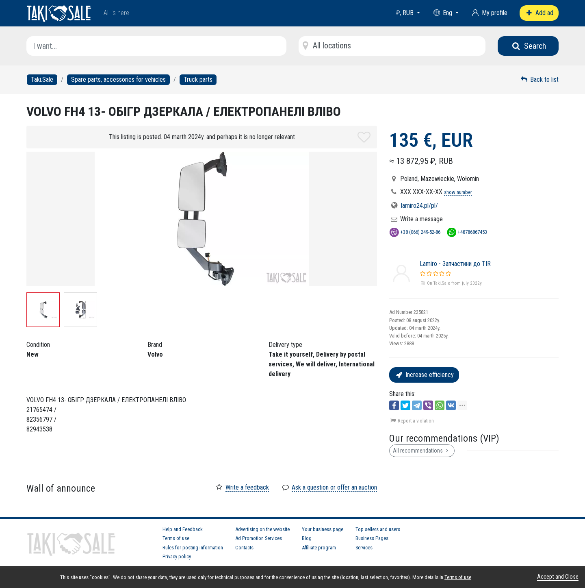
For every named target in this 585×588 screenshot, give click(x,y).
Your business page (322, 529)
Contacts (244, 547)
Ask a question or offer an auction (334, 487)
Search (528, 46)
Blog (307, 538)
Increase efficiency (423, 375)
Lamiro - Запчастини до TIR (455, 264)
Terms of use (175, 538)
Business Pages (371, 538)
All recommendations (422, 450)
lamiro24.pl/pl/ (419, 205)
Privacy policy (176, 556)
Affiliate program (319, 547)
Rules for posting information (192, 547)
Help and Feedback (182, 529)
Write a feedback (247, 487)
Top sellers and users (377, 529)
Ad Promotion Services (258, 538)
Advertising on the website (262, 529)
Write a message (421, 219)
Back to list (539, 79)
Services (364, 547)
